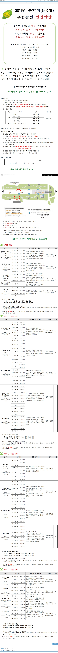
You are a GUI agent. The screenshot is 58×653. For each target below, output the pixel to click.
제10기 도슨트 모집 (9, 648)
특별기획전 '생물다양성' (10, 650)
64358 (4, 0)
